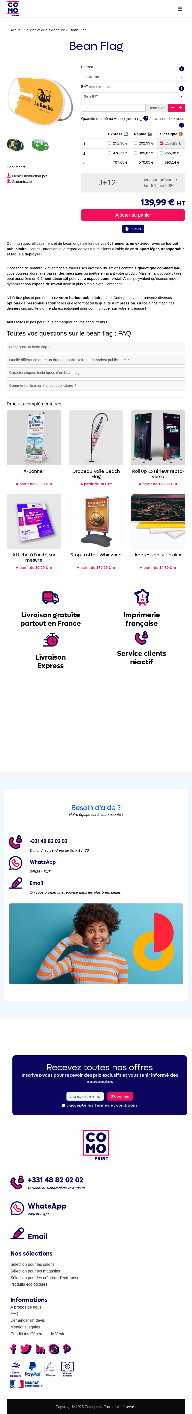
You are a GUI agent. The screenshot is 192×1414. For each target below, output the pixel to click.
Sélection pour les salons (32, 1264)
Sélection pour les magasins (35, 1271)
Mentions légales (25, 1327)
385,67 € (143, 153)
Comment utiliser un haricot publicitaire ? (42, 385)
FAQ (14, 1314)
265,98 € (169, 153)
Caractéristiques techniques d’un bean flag (44, 372)
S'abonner (120, 1096)
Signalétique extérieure (46, 30)
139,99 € (170, 143)
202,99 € (143, 143)
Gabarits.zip (19, 181)
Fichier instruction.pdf (27, 176)
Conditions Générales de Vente (37, 1334)
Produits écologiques (28, 1284)
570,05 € (143, 162)
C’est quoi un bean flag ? (29, 347)
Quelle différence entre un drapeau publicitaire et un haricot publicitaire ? (69, 360)
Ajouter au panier (133, 215)
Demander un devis (27, 1320)
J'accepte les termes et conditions (100, 1105)
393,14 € (169, 162)
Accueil (16, 30)
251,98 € (117, 143)
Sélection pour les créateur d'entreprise (44, 1278)
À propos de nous (25, 1307)
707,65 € (117, 162)
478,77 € (117, 153)
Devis (133, 229)
